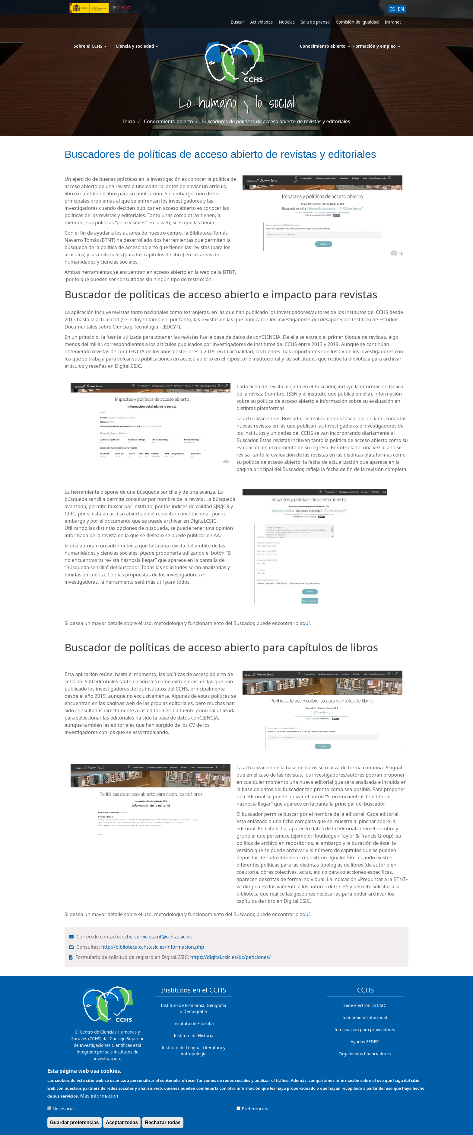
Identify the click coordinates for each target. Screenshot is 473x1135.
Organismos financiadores (365, 1053)
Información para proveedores (365, 1029)
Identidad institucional (364, 1017)
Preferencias (255, 1108)
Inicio (129, 121)
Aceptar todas (122, 1122)
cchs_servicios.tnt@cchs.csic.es (157, 936)
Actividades (261, 22)
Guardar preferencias (74, 1122)
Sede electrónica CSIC (364, 1005)
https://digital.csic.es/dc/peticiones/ (231, 957)
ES (392, 9)
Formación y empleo (374, 46)
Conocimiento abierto (323, 46)
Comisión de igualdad (357, 22)
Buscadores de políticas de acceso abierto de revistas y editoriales (276, 121)
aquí (305, 623)
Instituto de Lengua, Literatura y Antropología (193, 1050)
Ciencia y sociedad (137, 46)
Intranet (393, 22)
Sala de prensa (315, 22)
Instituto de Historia (193, 1035)
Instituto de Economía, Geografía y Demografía (193, 1008)
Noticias (287, 22)
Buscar (237, 22)
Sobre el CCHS (90, 46)
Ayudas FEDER (365, 1041)
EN (401, 9)
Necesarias (64, 1108)
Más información (99, 1095)
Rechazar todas (162, 1122)
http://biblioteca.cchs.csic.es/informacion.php (153, 947)
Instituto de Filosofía (193, 1023)
